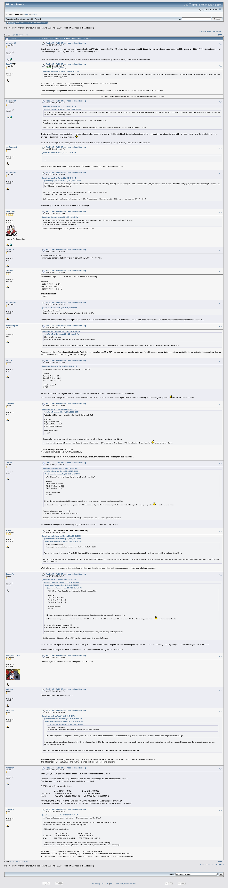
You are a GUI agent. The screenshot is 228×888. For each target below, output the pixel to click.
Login (30, 22)
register (34, 14)
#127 (220, 251)
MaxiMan (10, 249)
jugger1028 (11, 43)
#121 (220, 44)
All (26, 35)
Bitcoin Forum (10, 28)
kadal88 (9, 689)
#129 (220, 303)
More (44, 22)
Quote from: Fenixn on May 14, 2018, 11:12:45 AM (59, 579)
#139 (220, 769)
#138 (220, 711)
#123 (220, 102)
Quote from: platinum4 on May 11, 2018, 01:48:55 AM (60, 217)
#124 (220, 148)
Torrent (37, 19)
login (27, 14)
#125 (220, 173)
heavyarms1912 (13, 655)
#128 (220, 272)
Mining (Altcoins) (49, 28)
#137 (220, 690)
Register (37, 22)
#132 (220, 405)
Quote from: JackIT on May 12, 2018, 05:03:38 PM (59, 106)
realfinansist (11, 147)
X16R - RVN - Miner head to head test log (75, 28)
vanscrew (10, 710)
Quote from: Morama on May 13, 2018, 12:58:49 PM (59, 366)
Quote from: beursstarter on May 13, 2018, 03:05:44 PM (61, 331)
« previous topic (205, 32)
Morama (9, 270)
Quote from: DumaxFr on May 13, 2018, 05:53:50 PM (60, 468)
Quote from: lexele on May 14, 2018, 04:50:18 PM (58, 716)
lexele (8, 530)
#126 (220, 212)
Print (220, 34)
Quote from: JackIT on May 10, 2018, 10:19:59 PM (59, 153)
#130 (220, 327)
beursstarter (11, 172)
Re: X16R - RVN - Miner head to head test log (66, 43)
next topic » (218, 32)
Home (11, 22)
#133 (220, 464)
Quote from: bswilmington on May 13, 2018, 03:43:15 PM (61, 536)
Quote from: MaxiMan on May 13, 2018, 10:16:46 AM (59, 308)
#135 (220, 575)
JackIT (8, 64)
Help (17, 22)
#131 (220, 361)
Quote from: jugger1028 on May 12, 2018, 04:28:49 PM (60, 71)
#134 (220, 531)
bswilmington (12, 326)
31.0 (32, 19)
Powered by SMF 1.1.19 (100, 884)
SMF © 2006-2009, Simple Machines (123, 884)
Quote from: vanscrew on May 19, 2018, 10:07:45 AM (60, 815)
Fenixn (9, 360)
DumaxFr (10, 403)
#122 (220, 66)
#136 (220, 657)
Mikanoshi (10, 211)
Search (24, 22)
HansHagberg (59, 68)
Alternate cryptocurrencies (29, 28)
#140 (220, 810)
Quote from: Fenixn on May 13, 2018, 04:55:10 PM (59, 409)
